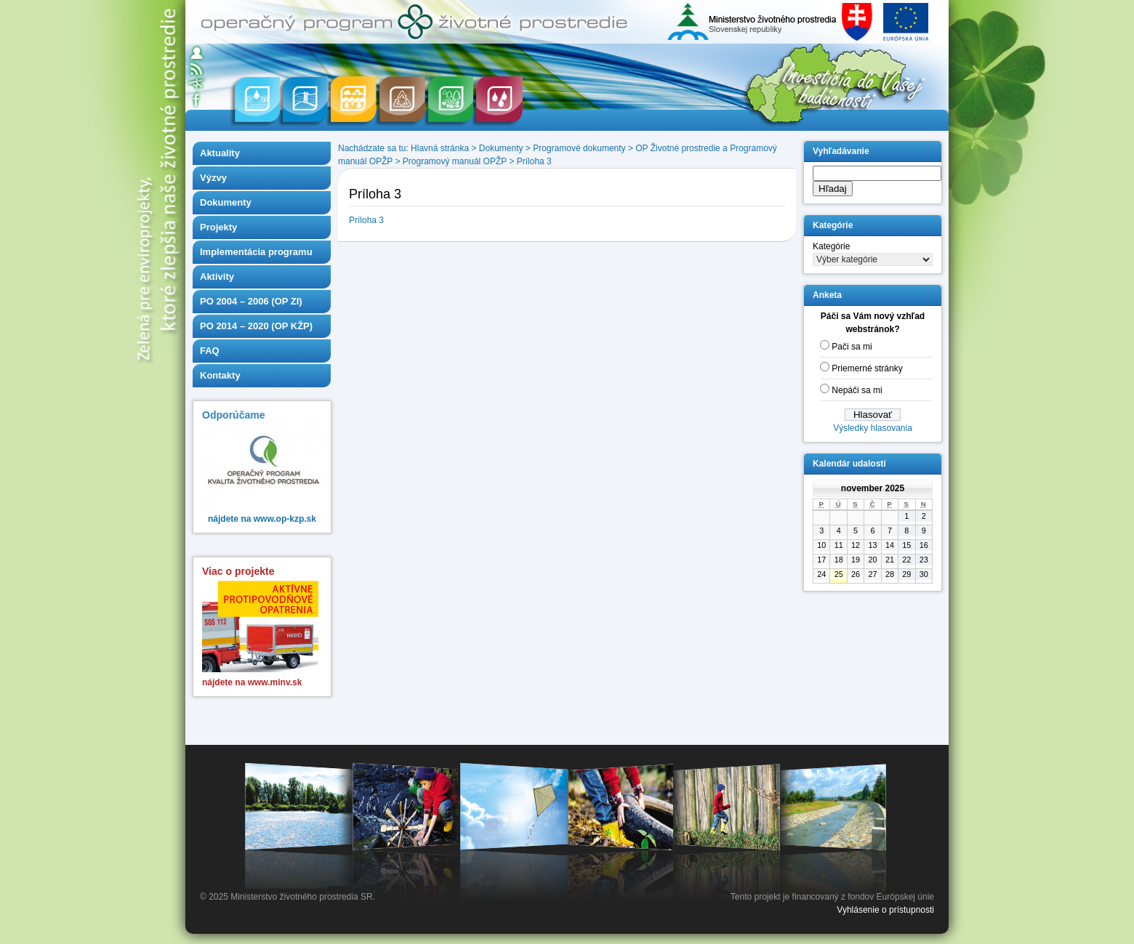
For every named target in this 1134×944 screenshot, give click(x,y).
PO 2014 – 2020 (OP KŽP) (256, 325)
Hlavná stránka (440, 148)
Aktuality (220, 153)
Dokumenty (226, 202)
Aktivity (217, 276)
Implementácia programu (256, 251)
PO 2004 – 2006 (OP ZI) (251, 301)
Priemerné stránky (867, 368)
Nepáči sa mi (857, 390)
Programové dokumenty (579, 148)
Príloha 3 (534, 161)
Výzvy (213, 177)
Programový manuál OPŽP (455, 161)
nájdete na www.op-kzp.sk (262, 519)
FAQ (210, 350)
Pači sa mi (852, 347)
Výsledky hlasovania (872, 428)
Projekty (218, 227)
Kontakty (220, 375)
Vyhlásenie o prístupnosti (885, 910)
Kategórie (831, 246)
